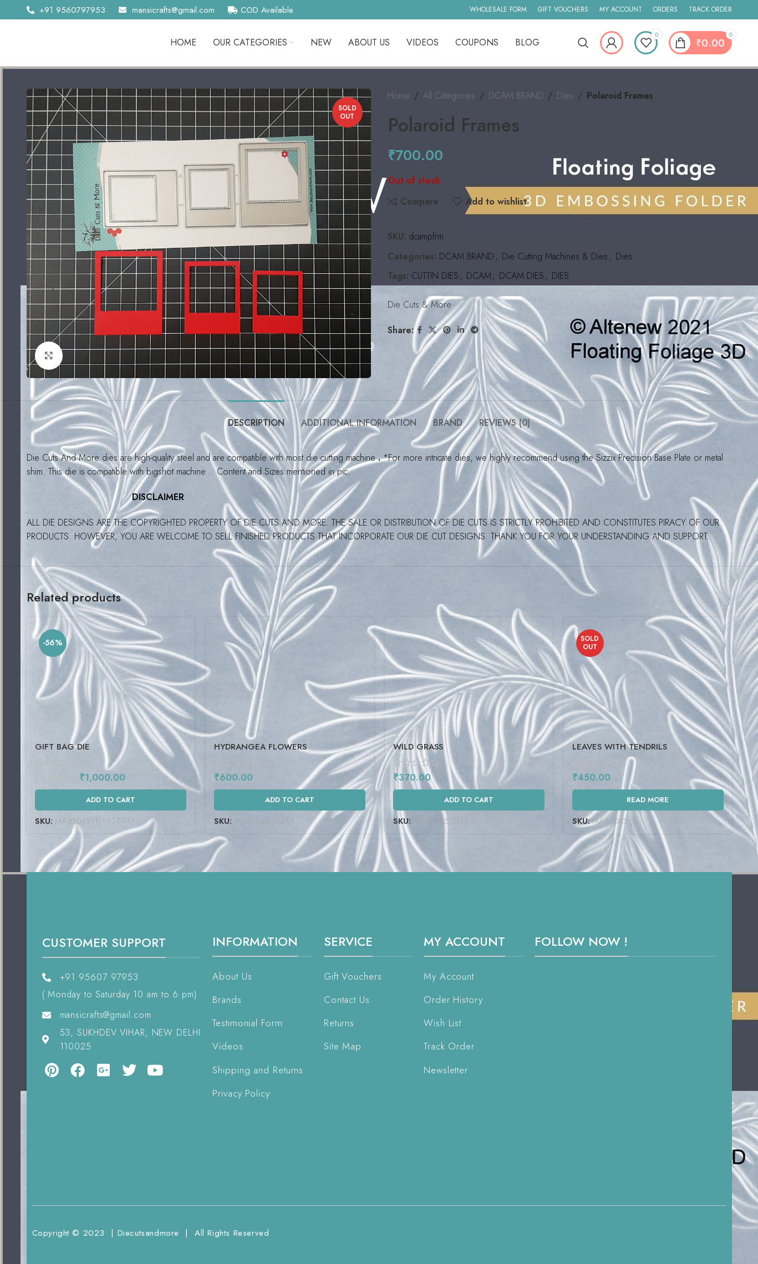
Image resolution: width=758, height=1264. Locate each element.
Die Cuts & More (419, 304)
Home (399, 95)
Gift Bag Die (62, 747)
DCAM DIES (521, 275)
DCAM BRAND (516, 95)
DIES (560, 275)
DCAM (478, 275)
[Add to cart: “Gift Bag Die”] (110, 800)
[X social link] (432, 330)
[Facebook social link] (419, 330)
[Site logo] (79, 41)
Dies (565, 95)
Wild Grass (418, 747)
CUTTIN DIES (435, 275)
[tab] (256, 417)
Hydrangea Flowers (260, 747)
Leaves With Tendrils (619, 747)
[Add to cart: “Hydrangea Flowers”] (289, 800)
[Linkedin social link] (460, 330)
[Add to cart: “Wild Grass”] (469, 800)
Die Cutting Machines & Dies (555, 256)
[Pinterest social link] (447, 330)
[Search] (583, 43)
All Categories (449, 95)
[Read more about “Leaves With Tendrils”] (648, 800)
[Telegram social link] (474, 330)
